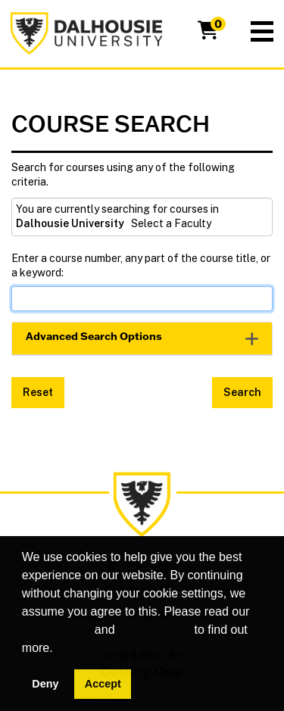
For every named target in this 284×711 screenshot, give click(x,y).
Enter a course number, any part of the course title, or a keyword (140, 265)
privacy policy (154, 629)
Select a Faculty (171, 223)
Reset (38, 392)
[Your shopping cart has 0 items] (209, 33)
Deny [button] (45, 684)
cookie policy (57, 629)
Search (242, 392)
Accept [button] (103, 684)
